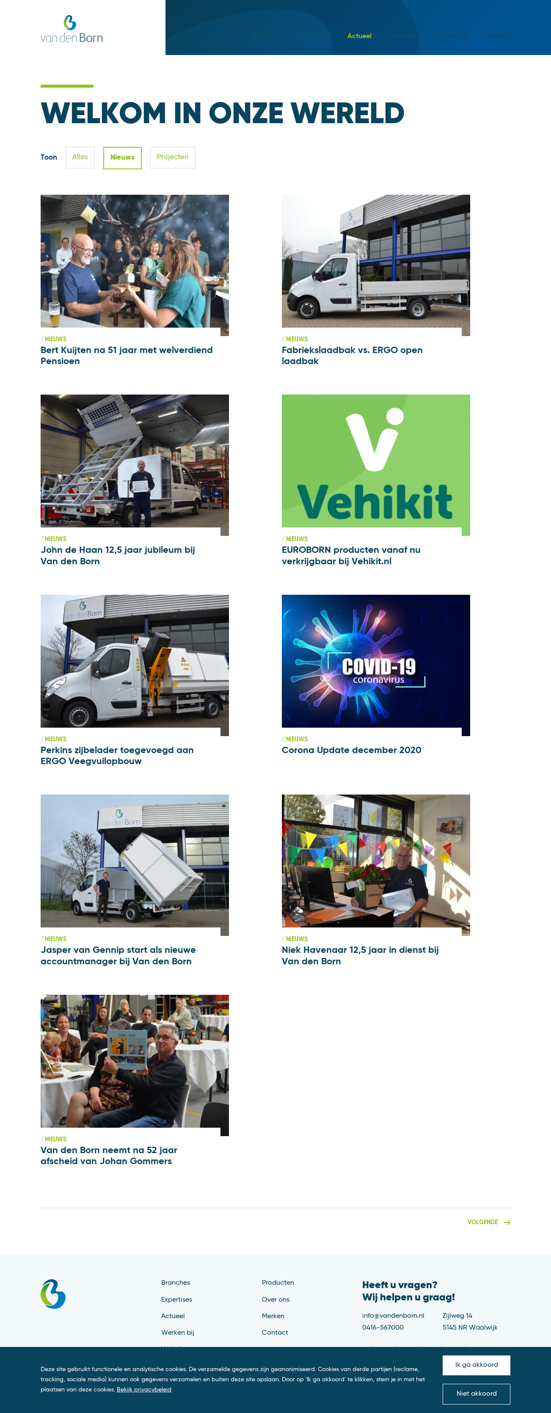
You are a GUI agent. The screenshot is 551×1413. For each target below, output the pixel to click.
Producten (278, 1283)
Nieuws (122, 157)
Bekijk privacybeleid (144, 1390)
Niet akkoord (477, 1394)
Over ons (402, 36)
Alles (80, 157)
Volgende (483, 1222)
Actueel (359, 36)
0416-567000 (383, 1328)
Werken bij (450, 36)
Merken (273, 1316)
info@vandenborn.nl (393, 1316)
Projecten (173, 157)
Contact (497, 36)
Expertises (315, 36)
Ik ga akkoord (476, 1365)
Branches (267, 36)
